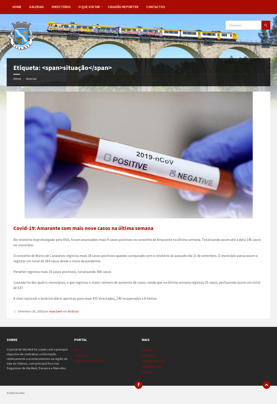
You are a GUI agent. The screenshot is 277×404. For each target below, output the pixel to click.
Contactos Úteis (152, 367)
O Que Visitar (89, 7)
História (147, 372)
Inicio (77, 350)
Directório (61, 7)
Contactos (155, 7)
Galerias (36, 7)
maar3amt (55, 311)
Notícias (73, 311)
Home (16, 7)
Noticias (31, 79)
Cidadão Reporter (123, 7)
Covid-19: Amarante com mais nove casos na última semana (83, 228)
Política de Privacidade (89, 361)
